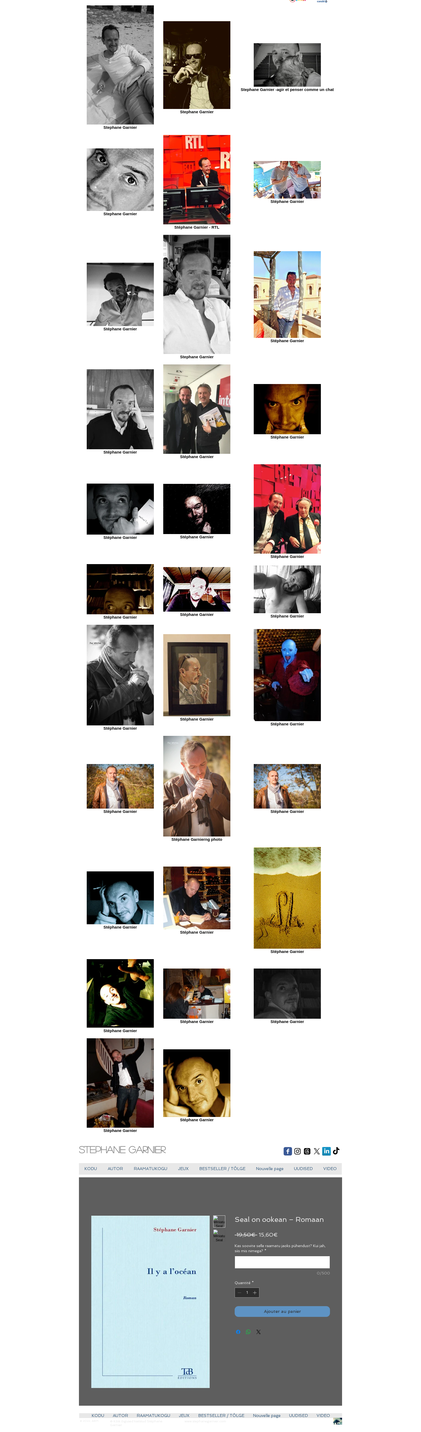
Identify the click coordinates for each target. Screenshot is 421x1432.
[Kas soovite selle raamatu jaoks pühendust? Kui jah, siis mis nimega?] (282, 1262)
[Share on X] (258, 1332)
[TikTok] (336, 1151)
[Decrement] (238, 1292)
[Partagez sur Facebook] (238, 1332)
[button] (183, 1169)
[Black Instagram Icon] (297, 1151)
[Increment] (255, 1292)
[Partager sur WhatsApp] (248, 1332)
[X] (317, 1151)
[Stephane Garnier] (127, 1149)
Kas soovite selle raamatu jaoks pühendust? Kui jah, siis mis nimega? (280, 1248)
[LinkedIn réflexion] (326, 1151)
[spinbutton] (247, 1292)
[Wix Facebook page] (288, 1151)
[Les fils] (307, 1151)
